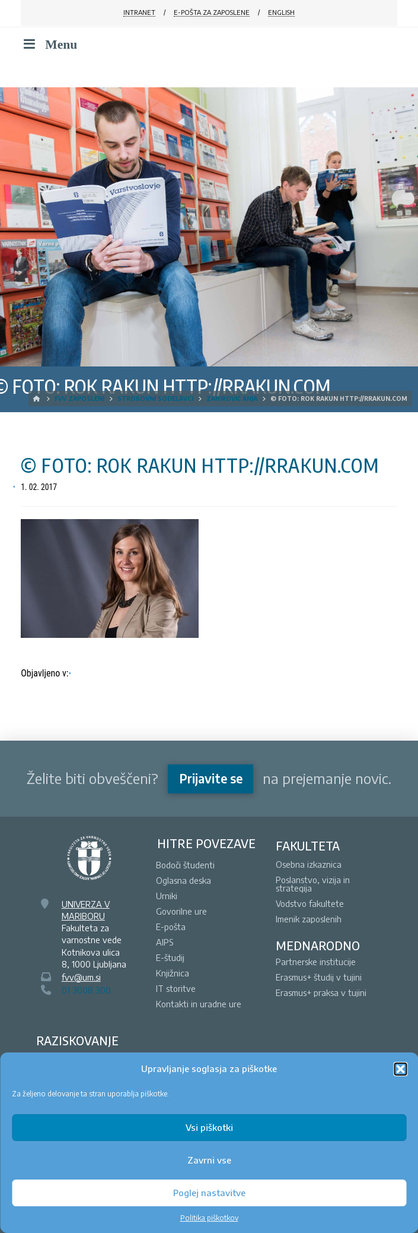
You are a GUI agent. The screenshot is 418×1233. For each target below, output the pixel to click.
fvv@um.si (81, 977)
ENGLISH (281, 12)
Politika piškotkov (209, 1217)
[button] (400, 1069)
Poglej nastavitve (209, 1192)
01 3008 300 (86, 990)
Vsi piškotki (209, 1127)
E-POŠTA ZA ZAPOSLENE (212, 12)
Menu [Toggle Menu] (49, 44)
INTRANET (139, 12)
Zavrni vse (209, 1160)
